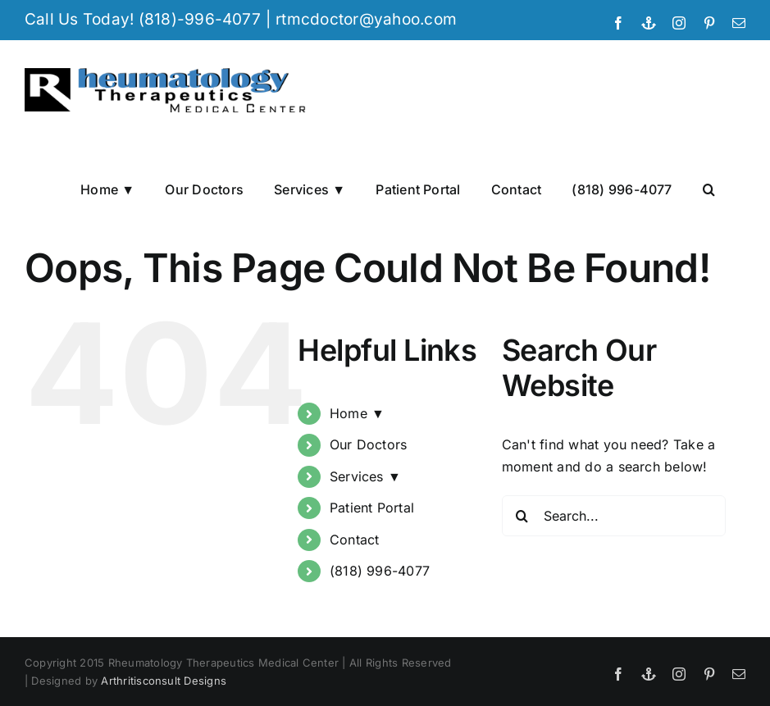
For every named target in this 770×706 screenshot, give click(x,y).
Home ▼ (357, 413)
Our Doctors (369, 445)
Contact (355, 539)
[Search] (522, 515)
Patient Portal (372, 508)
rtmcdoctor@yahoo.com (366, 19)
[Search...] (614, 515)
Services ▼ (365, 476)
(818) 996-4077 (380, 571)
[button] (709, 188)
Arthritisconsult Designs (163, 680)
